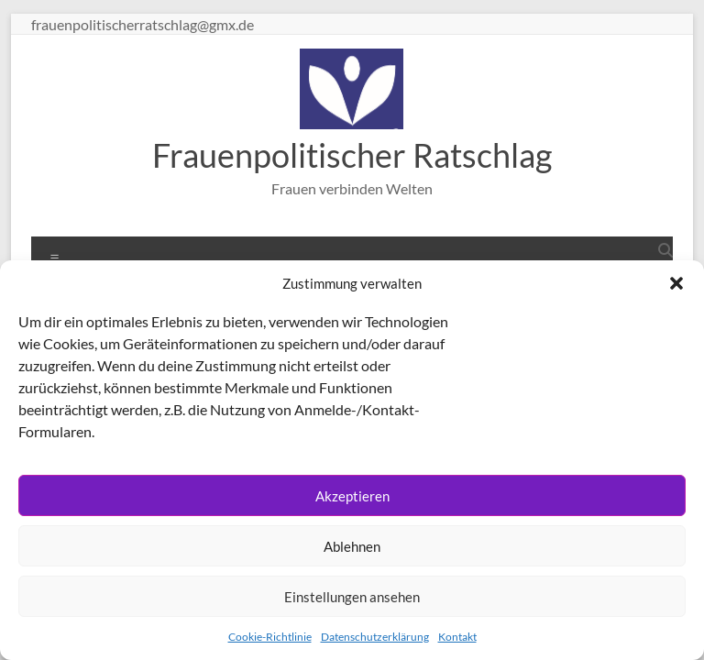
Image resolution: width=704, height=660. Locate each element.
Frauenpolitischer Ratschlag (352, 155)
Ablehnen (352, 546)
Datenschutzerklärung (375, 637)
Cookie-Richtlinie (270, 637)
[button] (676, 283)
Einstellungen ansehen (352, 596)
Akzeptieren (352, 496)
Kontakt (457, 637)
